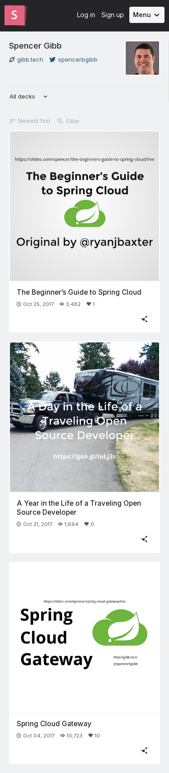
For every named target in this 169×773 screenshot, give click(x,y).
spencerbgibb (73, 59)
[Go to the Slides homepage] (14, 15)
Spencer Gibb (35, 45)
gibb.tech (26, 59)
